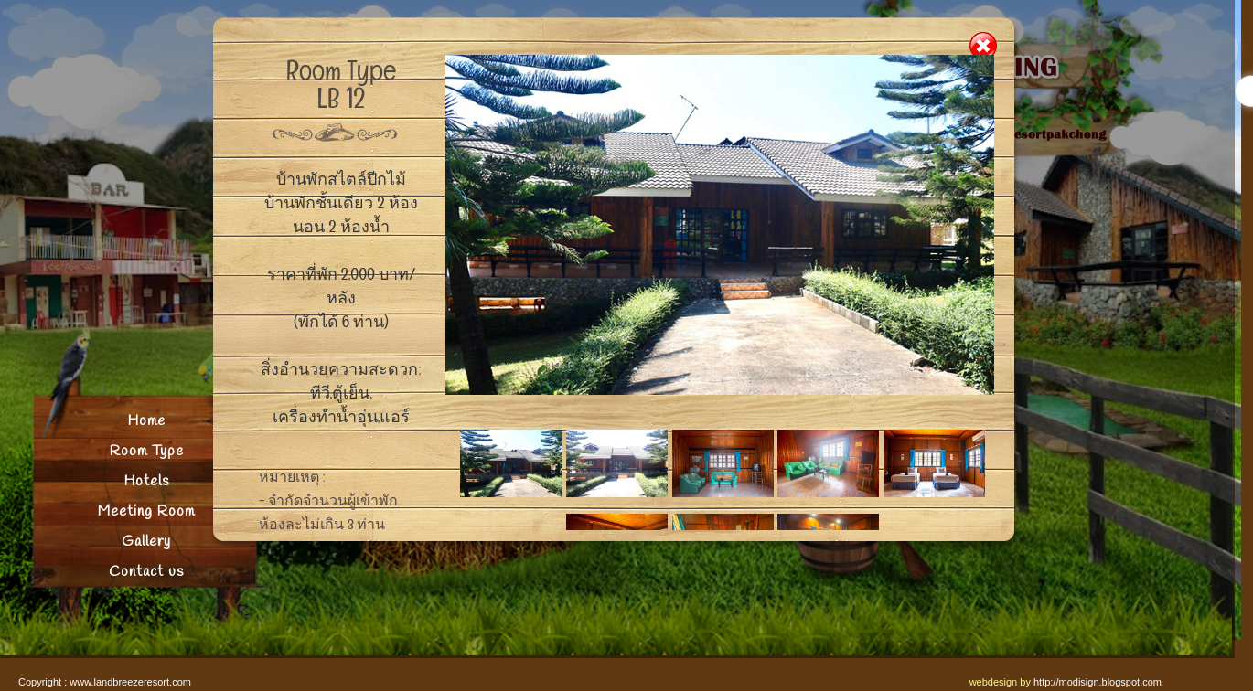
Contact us (146, 571)
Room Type (147, 451)
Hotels (146, 481)
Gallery (146, 541)
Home (146, 421)
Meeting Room (146, 511)
